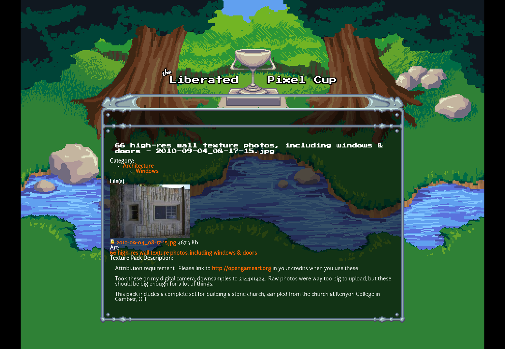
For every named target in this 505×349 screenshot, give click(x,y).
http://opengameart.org (241, 268)
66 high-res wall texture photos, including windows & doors (183, 253)
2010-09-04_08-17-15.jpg (146, 243)
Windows (147, 171)
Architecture (138, 166)
